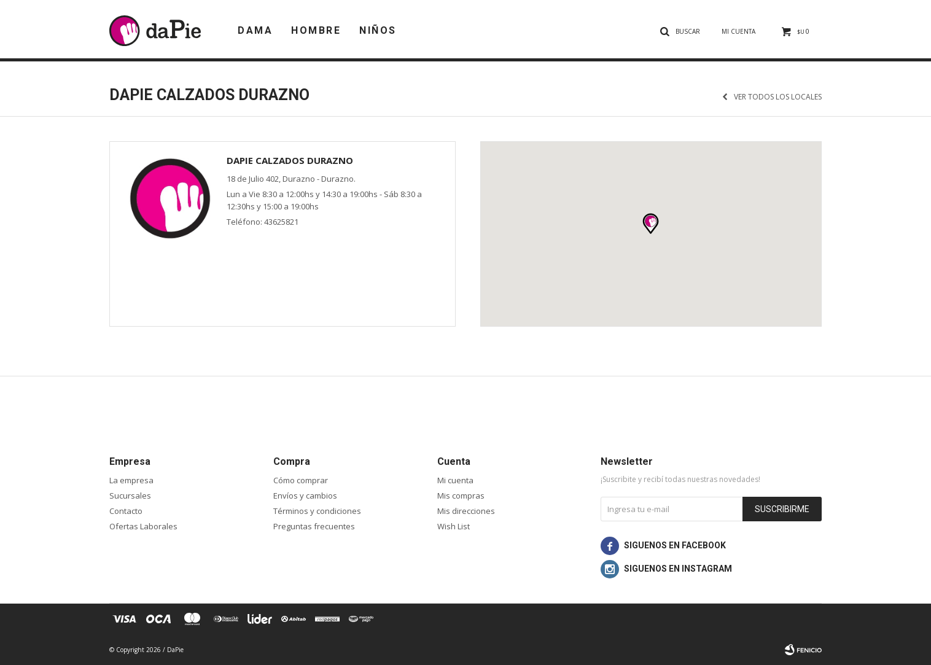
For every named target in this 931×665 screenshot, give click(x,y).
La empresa (131, 480)
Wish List (453, 526)
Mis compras (461, 495)
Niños (378, 30)
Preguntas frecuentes (314, 526)
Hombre (316, 30)
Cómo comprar (300, 480)
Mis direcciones (466, 510)
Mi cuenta (455, 480)
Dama (255, 30)
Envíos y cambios (305, 495)
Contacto (125, 510)
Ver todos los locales (778, 97)
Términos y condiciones (317, 510)
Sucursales (130, 495)
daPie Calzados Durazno (290, 160)
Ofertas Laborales (143, 526)
